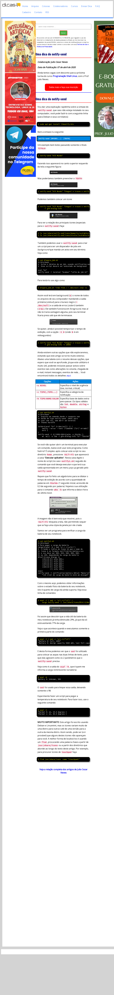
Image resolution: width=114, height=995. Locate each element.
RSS (47, 12)
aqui (69, 375)
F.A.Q (97, 6)
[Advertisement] (19, 216)
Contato (38, 12)
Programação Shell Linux (65, 76)
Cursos (74, 6)
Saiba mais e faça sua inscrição (63, 87)
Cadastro (26, 12)
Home (25, 6)
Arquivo (35, 6)
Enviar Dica (86, 6)
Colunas (46, 6)
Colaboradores (60, 6)
